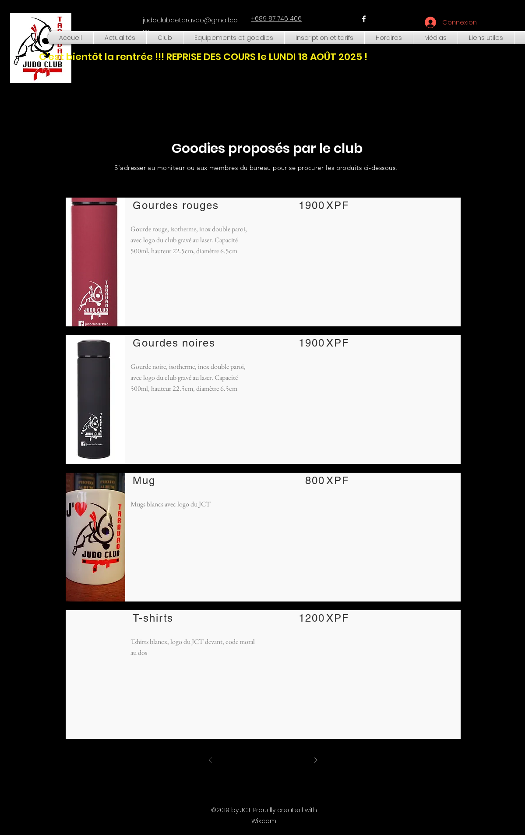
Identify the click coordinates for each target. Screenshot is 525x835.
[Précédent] (210, 760)
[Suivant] (315, 760)
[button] (165, 37)
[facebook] (363, 18)
